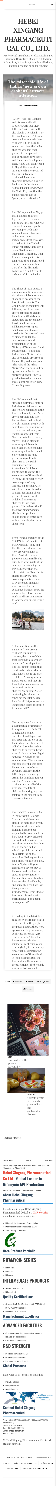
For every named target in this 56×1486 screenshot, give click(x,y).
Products (16, 1191)
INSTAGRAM (19, 1458)
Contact (38, 1191)
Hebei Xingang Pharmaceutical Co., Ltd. (28, 35)
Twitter (29, 981)
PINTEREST (35, 1468)
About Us (7, 1191)
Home (28, 1160)
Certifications (27, 1191)
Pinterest (28, 989)
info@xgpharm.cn (16, 1431)
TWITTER (25, 1463)
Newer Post (8, 1160)
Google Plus (43, 981)
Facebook (17, 981)
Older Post (48, 1160)
